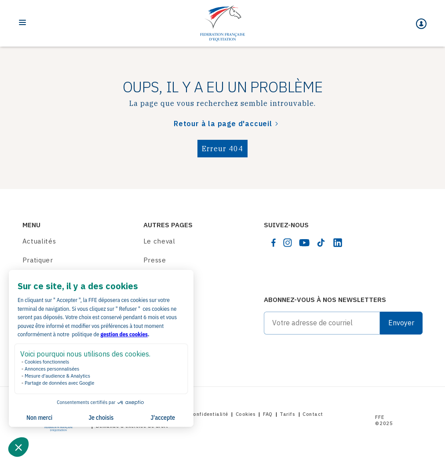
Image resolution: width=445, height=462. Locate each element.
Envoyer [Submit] (401, 322)
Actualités (39, 241)
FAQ (268, 414)
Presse (154, 260)
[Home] (222, 23)
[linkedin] (337, 242)
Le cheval (159, 241)
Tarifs (287, 414)
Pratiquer (37, 260)
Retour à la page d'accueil (223, 123)
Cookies (246, 414)
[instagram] (287, 242)
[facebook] (273, 242)
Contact (313, 414)
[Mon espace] (421, 23)
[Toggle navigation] (22, 22)
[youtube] (304, 242)
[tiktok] (321, 242)
